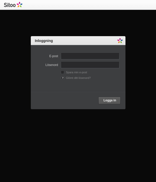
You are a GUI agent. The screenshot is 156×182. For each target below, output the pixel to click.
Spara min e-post (76, 72)
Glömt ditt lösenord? (78, 77)
